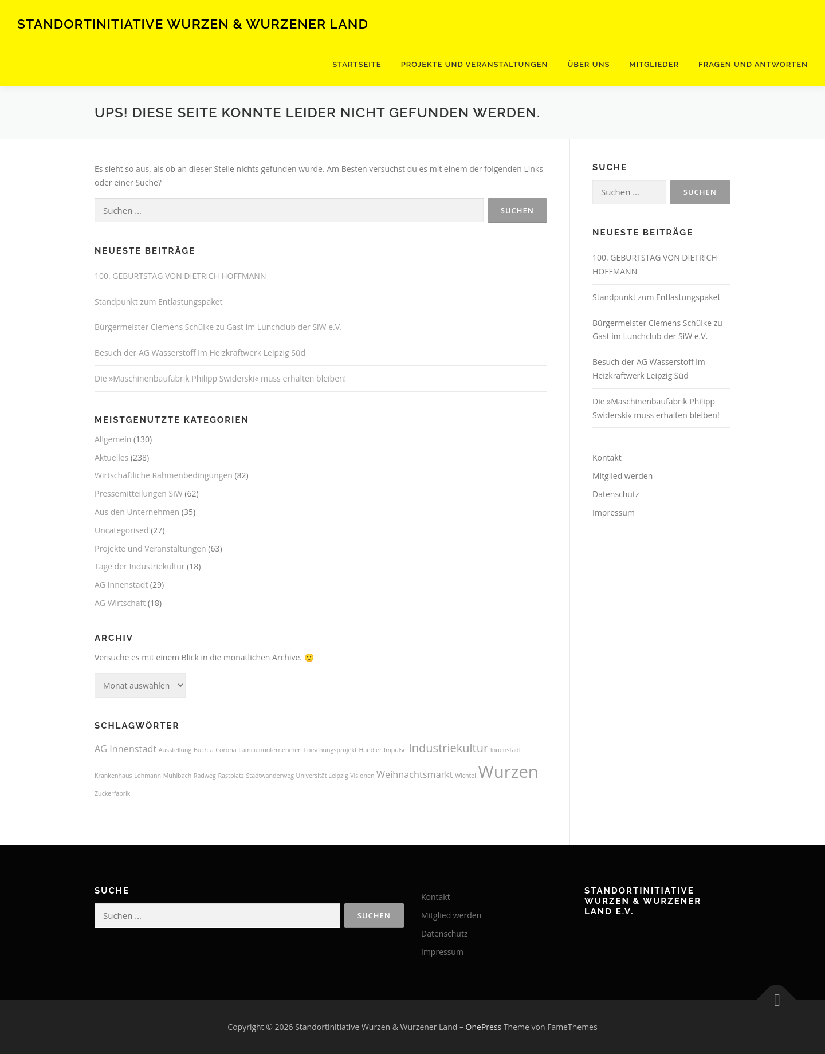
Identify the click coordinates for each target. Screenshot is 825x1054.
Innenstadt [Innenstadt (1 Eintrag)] (505, 750)
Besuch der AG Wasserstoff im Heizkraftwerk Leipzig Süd (200, 352)
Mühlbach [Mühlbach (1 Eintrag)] (177, 776)
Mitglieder (654, 64)
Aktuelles (111, 457)
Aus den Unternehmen (137, 511)
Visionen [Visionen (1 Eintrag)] (362, 776)
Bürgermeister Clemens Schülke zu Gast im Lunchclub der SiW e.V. (218, 326)
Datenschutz (615, 494)
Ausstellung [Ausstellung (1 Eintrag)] (175, 750)
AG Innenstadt (121, 584)
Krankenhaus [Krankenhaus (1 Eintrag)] (113, 776)
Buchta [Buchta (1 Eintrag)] (204, 750)
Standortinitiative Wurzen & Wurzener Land (192, 23)
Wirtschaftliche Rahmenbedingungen (164, 475)
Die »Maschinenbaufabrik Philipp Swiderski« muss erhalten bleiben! (220, 378)
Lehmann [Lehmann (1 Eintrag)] (147, 776)
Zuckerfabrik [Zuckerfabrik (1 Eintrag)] (112, 793)
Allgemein (113, 439)
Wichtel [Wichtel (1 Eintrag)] (465, 776)
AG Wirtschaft (120, 602)
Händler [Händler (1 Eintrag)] (370, 750)
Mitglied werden (622, 475)
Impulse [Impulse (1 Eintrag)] (395, 750)
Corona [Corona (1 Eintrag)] (225, 750)
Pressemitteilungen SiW (139, 493)
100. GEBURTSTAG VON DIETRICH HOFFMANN (180, 275)
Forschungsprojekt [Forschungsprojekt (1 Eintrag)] (330, 750)
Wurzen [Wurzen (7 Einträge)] (508, 771)
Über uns (588, 64)
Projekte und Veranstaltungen (474, 64)
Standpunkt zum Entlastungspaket (158, 301)
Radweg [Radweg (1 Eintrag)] (205, 776)
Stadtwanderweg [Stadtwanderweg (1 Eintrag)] (269, 776)
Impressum (613, 512)
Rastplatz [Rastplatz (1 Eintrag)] (231, 776)
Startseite (357, 64)
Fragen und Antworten (753, 64)
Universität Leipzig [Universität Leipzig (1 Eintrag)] (322, 776)
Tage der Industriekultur (140, 566)
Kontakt (607, 457)
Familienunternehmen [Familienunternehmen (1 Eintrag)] (270, 750)
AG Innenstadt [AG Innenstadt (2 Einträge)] (125, 748)
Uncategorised (122, 530)
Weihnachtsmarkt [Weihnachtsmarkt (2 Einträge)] (414, 774)
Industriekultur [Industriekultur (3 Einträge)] (448, 748)
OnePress (484, 1026)
